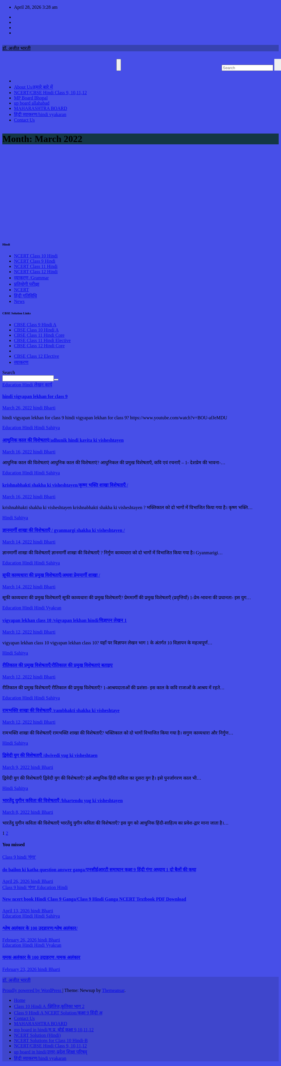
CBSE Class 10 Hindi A (36, 329)
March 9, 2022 (16, 767)
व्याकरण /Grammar (31, 277)
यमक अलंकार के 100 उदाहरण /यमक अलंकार (41, 957)
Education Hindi (18, 384)
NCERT (21, 289)
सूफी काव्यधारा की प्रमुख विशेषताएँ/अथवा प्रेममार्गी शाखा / (51, 575)
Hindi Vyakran (47, 607)
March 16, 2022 (17, 451)
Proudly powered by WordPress (32, 990)
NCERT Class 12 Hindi (36, 271)
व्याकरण (21, 362)
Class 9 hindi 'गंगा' (19, 857)
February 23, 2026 (20, 969)
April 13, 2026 (16, 910)
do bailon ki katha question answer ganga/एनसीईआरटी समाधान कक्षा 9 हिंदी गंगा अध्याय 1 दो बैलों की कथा (99, 869)
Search (8, 372)
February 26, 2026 (20, 939)
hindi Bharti (44, 407)
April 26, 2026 (16, 881)
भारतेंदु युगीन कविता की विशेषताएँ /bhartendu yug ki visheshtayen (62, 800)
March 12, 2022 (17, 632)
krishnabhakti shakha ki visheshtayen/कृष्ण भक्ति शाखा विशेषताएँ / (65, 485)
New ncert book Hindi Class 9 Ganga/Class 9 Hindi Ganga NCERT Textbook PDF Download (94, 899)
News (19, 301)
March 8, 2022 (16, 812)
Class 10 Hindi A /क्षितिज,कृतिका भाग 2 (49, 1006)
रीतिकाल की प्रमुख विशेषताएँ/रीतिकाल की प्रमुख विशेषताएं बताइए (57, 665)
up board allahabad (31, 103)
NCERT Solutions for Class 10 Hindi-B (51, 1040)
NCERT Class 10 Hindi (36, 255)
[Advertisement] (140, 191)
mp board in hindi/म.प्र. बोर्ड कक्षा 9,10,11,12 (54, 1029)
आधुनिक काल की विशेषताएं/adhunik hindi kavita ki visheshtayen (63, 440)
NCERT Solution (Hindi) (37, 1035)
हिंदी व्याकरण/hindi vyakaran (40, 114)
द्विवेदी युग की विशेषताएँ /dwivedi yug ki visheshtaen (49, 755)
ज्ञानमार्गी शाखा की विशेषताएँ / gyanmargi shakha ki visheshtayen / (63, 530)
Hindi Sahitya (47, 427)
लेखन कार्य (43, 384)
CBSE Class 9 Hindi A (35, 324)
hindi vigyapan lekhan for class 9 (34, 396)
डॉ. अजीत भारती (16, 48)
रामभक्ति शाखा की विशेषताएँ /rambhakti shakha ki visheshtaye (61, 710)
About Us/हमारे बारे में (33, 87)
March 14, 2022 (17, 541)
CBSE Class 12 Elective (36, 356)
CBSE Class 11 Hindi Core (39, 335)
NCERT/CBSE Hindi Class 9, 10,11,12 (50, 92)
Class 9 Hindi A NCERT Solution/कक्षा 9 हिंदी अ (58, 1012)
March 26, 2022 (17, 407)
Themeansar (113, 990)
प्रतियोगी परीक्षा (26, 284)
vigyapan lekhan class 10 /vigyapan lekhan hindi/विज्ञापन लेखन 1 (64, 620)
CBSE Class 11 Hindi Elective (42, 340)
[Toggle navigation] (118, 65)
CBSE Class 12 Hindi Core (39, 345)
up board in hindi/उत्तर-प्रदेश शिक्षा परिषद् (50, 1051)
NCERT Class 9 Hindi (34, 261)
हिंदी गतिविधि (25, 295)
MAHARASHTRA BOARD (40, 108)
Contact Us (24, 120)
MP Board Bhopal (31, 97)
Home (19, 1000)
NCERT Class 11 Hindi (36, 266)
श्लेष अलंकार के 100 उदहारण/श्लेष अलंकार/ (40, 928)
